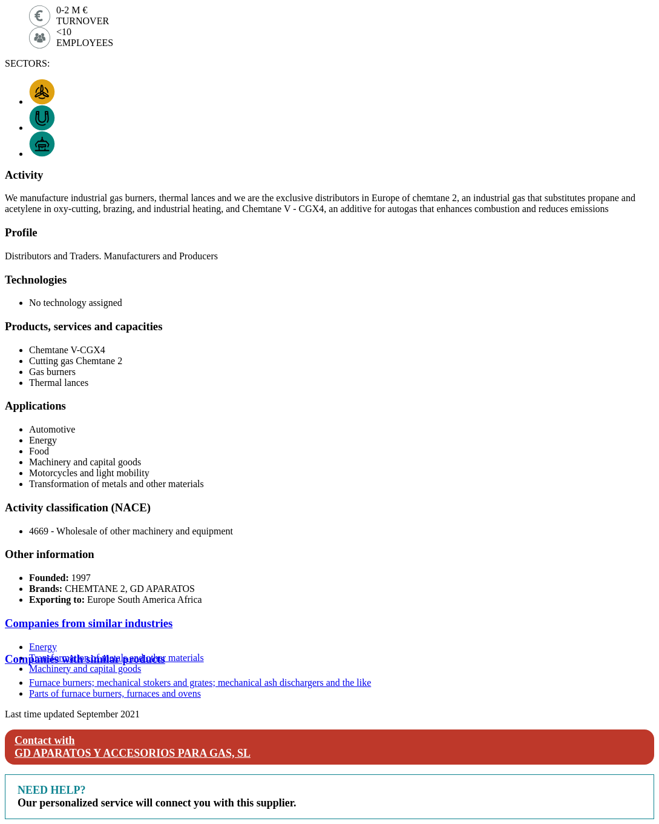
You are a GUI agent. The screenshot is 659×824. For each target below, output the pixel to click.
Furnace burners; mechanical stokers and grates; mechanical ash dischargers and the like (200, 682)
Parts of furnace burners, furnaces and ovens (115, 693)
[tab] (329, 623)
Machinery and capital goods (85, 668)
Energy (43, 647)
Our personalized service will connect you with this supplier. (157, 796)
